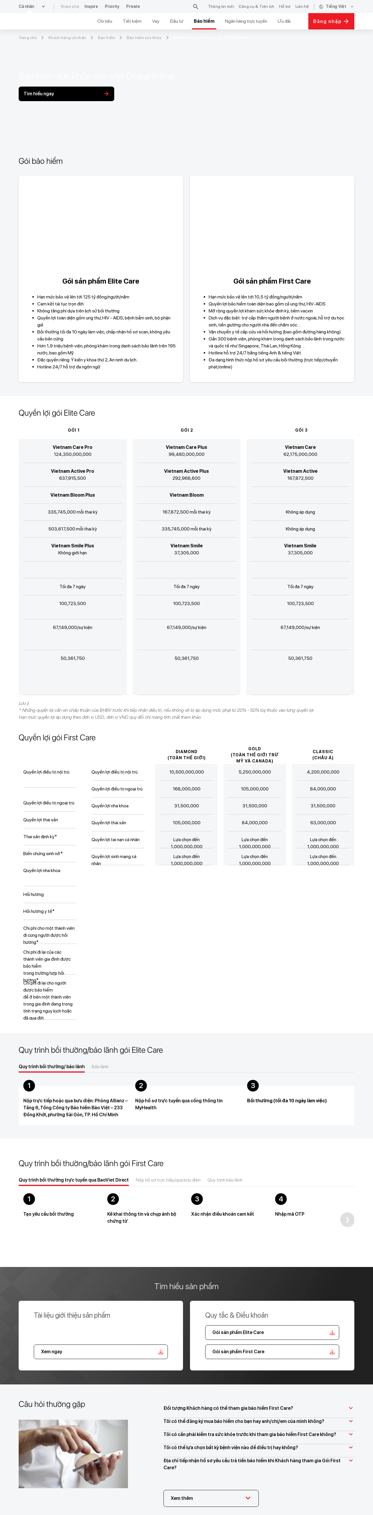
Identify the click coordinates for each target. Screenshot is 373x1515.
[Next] (347, 1219)
